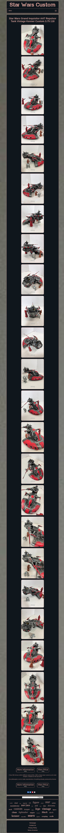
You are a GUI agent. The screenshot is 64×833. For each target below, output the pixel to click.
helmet (38, 813)
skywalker (23, 816)
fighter (38, 816)
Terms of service (33, 830)
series (25, 805)
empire (32, 813)
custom (18, 808)
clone (14, 812)
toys (40, 806)
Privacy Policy (32, 827)
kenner (15, 815)
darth (51, 812)
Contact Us (32, 825)
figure (36, 802)
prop (42, 803)
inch (10, 809)
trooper (27, 809)
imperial (25, 803)
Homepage (32, 823)
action (54, 803)
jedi (36, 806)
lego (37, 808)
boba (33, 809)
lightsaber (23, 812)
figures (54, 809)
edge (20, 803)
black (44, 812)
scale (52, 816)
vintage (46, 808)
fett (32, 806)
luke (44, 806)
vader (11, 803)
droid (16, 803)
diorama (51, 805)
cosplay (45, 816)
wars (31, 815)
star (47, 802)
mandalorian (14, 806)
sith (30, 803)
